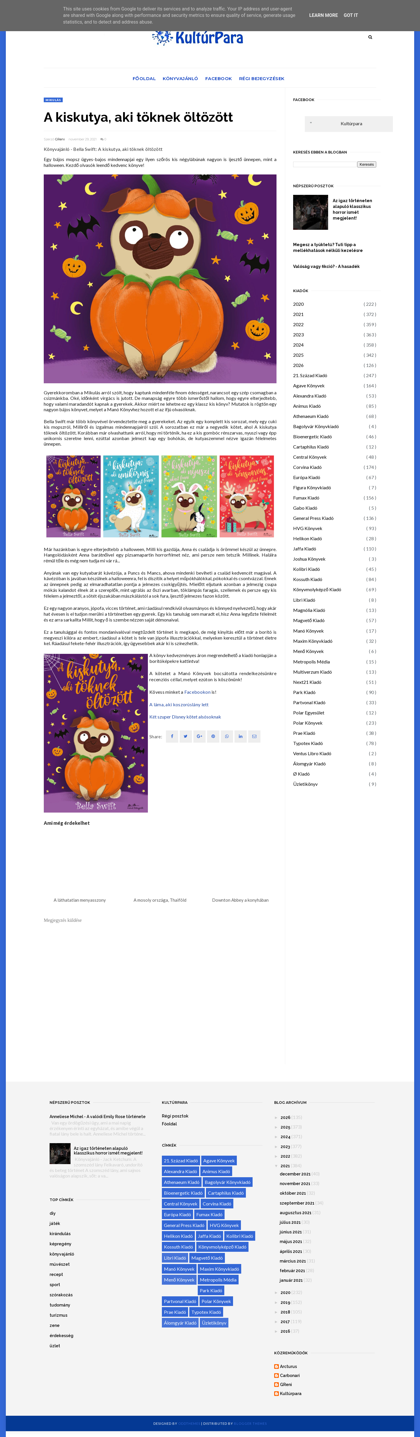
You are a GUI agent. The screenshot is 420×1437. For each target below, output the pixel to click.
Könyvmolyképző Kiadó (317, 589)
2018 (285, 1312)
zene (55, 1325)
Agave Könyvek (309, 385)
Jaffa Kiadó (304, 548)
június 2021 (291, 1232)
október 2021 (293, 1193)
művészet (60, 1264)
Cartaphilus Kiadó (311, 446)
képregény (60, 1244)
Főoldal (144, 78)
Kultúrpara (351, 123)
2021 (298, 314)
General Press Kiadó (313, 518)
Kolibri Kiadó (306, 569)
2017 (285, 1321)
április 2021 (291, 1251)
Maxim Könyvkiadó (312, 641)
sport (55, 1284)
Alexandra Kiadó (309, 395)
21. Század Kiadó (310, 375)
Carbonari (290, 1375)
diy (53, 1213)
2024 (298, 344)
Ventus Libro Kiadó (312, 753)
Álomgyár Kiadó (309, 763)
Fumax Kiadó (306, 497)
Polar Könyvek (308, 722)
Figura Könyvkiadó (312, 487)
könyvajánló (62, 1254)
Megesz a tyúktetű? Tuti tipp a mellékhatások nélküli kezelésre (328, 247)
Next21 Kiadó (307, 682)
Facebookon (197, 692)
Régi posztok (175, 1116)
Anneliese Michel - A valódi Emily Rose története (98, 1116)
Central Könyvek (310, 457)
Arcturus (288, 1366)
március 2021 (293, 1261)
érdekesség (62, 1335)
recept (56, 1274)
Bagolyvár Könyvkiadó (316, 426)
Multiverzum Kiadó (312, 672)
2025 (298, 355)
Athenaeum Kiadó (311, 416)
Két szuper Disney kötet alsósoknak (185, 716)
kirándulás (60, 1233)
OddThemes (189, 1423)
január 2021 (291, 1280)
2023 (298, 334)
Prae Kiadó (304, 733)
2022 (298, 324)
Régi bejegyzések (262, 78)
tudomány (60, 1305)
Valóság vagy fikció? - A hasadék (326, 266)
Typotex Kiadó (308, 743)
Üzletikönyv (305, 784)
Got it (351, 15)
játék (55, 1223)
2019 (285, 1302)
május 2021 (291, 1241)
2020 (298, 304)
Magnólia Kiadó (309, 610)
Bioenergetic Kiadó (312, 436)
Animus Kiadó (307, 406)
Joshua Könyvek (309, 559)
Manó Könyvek (308, 630)
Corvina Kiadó (307, 467)
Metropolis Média (311, 661)
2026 (298, 365)
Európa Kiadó (306, 477)
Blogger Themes (250, 1423)
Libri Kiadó (304, 600)
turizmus (58, 1315)
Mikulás (53, 100)
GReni (60, 139)
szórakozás (61, 1295)
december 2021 (295, 1174)
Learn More (323, 15)
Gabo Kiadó (305, 508)
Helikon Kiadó (307, 538)
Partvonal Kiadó (309, 702)
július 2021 (290, 1222)
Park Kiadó (304, 692)
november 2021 (295, 1183)
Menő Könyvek (308, 651)
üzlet (55, 1346)
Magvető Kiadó (309, 620)
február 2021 (292, 1270)
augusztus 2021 (296, 1212)
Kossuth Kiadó (307, 579)
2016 (285, 1331)
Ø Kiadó (301, 773)
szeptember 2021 (297, 1203)
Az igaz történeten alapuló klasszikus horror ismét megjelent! (352, 209)
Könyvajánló (180, 78)
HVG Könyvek (307, 528)
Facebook (218, 78)
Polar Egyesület (308, 712)
